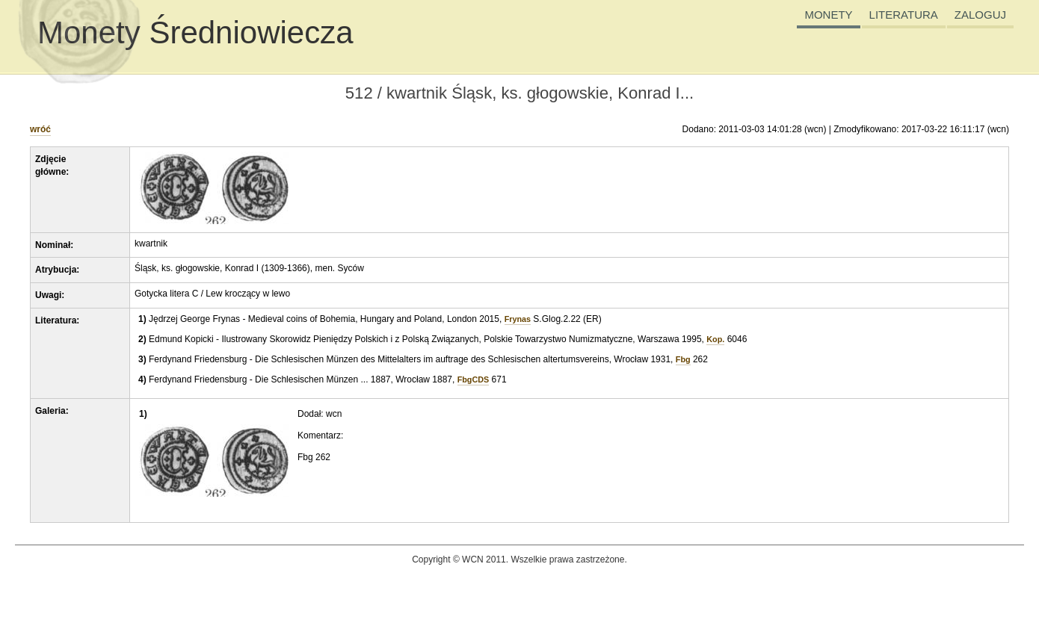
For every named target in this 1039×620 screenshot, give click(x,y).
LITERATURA (903, 14)
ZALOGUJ (980, 14)
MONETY (828, 14)
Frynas (518, 318)
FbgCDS (473, 379)
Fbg (683, 359)
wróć (40, 129)
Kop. (715, 339)
